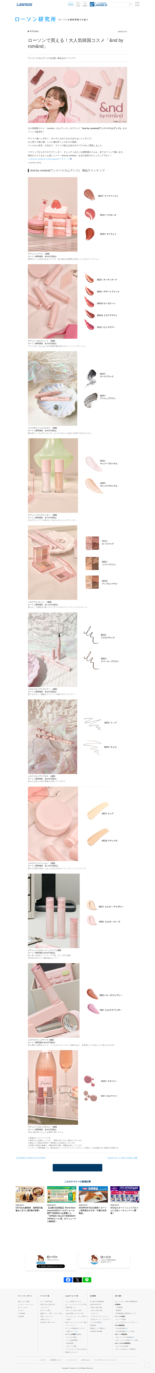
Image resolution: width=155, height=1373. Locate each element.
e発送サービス (45, 1319)
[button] (137, 4)
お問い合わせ (85, 1360)
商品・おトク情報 (24, 1301)
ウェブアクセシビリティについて (105, 1360)
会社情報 (21, 1316)
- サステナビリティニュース (99, 1316)
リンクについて (72, 1360)
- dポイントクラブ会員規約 (124, 1337)
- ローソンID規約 (120, 1319)
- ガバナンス (94, 1313)
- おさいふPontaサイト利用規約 (125, 1349)
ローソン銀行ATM (46, 1301)
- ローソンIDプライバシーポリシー (126, 1322)
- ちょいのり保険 (70, 1337)
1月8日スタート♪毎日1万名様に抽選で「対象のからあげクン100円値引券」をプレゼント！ (123, 1158)
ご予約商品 (21, 1313)
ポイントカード (23, 1307)
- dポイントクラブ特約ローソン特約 (126, 1340)
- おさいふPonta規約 (121, 1346)
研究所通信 (34, 31)
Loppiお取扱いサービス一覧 (74, 1313)
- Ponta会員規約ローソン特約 (124, 1331)
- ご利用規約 (119, 1307)
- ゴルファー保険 (70, 1346)
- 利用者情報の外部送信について (125, 1313)
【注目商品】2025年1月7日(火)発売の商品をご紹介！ (32, 1158)
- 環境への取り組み (96, 1307)
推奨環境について (56, 1360)
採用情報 (93, 1325)
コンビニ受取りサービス (73, 1301)
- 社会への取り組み (96, 1310)
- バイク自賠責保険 (71, 1340)
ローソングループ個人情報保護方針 (126, 1301)
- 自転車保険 (69, 1343)
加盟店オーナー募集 (97, 1328)
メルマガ (43, 1360)
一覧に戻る (77, 1167)
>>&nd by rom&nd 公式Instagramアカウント (50, 159)
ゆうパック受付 (45, 1310)
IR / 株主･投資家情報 (97, 1301)
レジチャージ (44, 1307)
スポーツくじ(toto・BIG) (73, 1310)
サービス (21, 1310)
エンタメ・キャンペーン (26, 1304)
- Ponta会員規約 (121, 1328)
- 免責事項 (118, 1310)
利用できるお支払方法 (47, 1304)
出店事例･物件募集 (96, 1331)
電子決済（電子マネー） (48, 1322)
